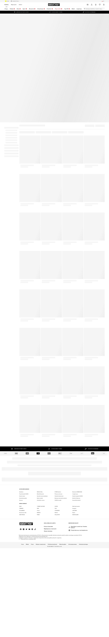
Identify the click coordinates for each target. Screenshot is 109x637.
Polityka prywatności (52, 633)
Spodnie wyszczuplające (42, 540)
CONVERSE (57, 555)
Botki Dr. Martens (76, 542)
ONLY (20, 550)
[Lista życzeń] (100, 4)
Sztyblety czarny (41, 544)
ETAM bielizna (58, 536)
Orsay (38, 555)
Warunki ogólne (62, 633)
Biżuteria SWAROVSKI (77, 536)
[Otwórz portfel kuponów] (87, 4)
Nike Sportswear (76, 550)
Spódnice (21, 536)
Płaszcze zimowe (58, 538)
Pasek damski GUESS (23, 538)
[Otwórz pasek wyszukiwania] (84, 8)
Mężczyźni (13, 4)
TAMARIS (21, 552)
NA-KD (56, 557)
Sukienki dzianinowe (59, 540)
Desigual (74, 552)
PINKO (38, 559)
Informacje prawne (72, 633)
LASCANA (74, 555)
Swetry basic (22, 540)
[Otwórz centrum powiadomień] (96, 4)
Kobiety (6, 4)
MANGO (39, 557)
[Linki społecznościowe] (21, 618)
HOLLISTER (57, 559)
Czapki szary (75, 538)
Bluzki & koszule (40, 538)
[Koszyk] (104, 4)
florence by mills (22, 557)
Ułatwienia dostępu (83, 633)
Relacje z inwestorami (40, 633)
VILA (56, 552)
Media (27, 633)
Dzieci (20, 4)
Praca (32, 633)
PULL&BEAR (22, 555)
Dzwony (21, 544)
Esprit (73, 557)
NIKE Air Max (39, 536)
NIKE (38, 552)
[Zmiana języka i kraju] (103, 1)
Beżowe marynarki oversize (61, 542)
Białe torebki (40, 542)
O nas (22, 633)
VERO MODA (22, 559)
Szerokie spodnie (23, 542)
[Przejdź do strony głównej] (54, 4)
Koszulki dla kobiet (76, 544)
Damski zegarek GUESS (77, 540)
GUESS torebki (58, 544)
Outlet (7, 1)
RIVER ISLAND (75, 559)
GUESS (56, 550)
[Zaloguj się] (92, 4)
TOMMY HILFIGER (41, 550)
